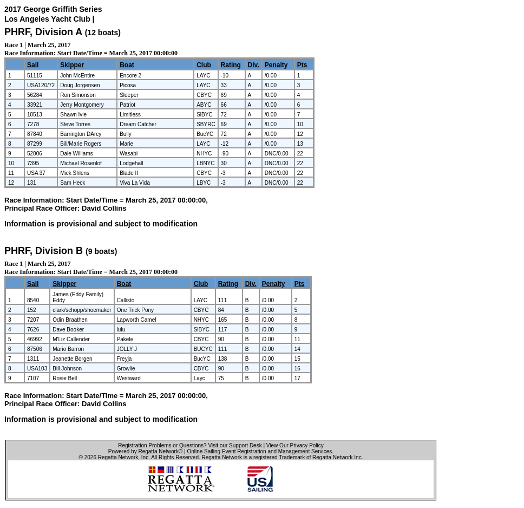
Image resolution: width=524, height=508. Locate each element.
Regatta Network (118, 457)
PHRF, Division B (43, 250)
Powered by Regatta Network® (145, 451)
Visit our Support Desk (234, 445)
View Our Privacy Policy (295, 445)
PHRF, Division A (43, 32)
